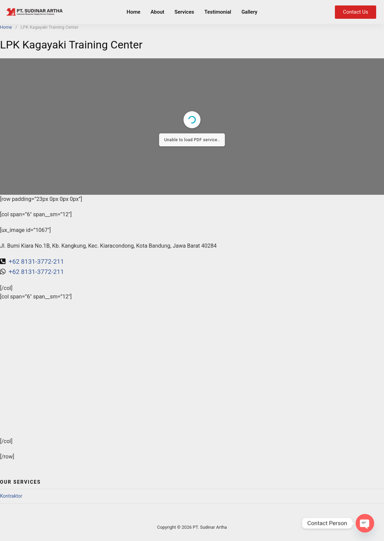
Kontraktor (11, 496)
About (157, 12)
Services (184, 12)
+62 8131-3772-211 (35, 261)
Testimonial (217, 12)
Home (133, 12)
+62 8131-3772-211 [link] (36, 272)
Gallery (249, 12)
